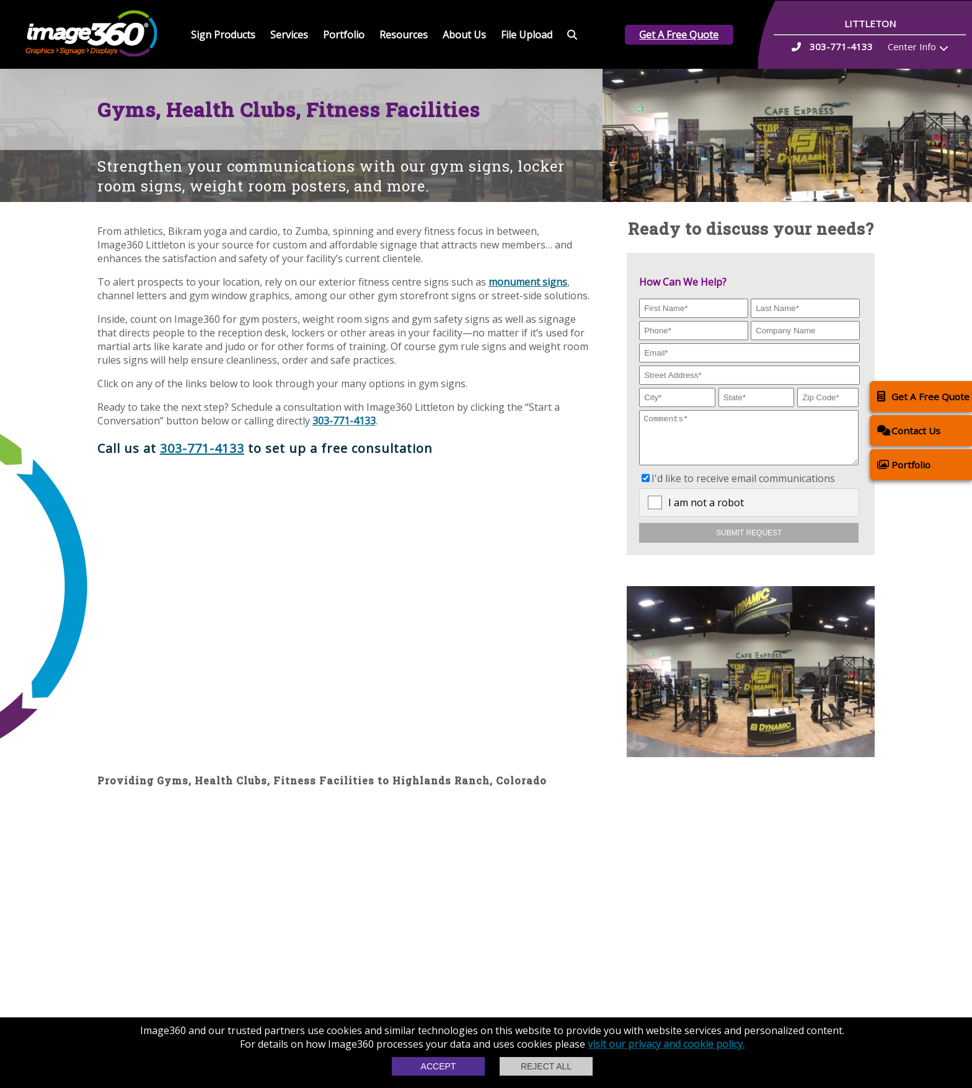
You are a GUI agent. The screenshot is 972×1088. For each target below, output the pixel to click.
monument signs (527, 282)
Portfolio (344, 35)
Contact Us (908, 430)
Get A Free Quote (678, 35)
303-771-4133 (344, 421)
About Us (464, 35)
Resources (403, 35)
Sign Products (223, 35)
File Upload (526, 35)
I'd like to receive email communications (743, 487)
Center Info (912, 46)
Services (289, 35)
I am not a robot (706, 512)
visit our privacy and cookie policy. (666, 1044)
